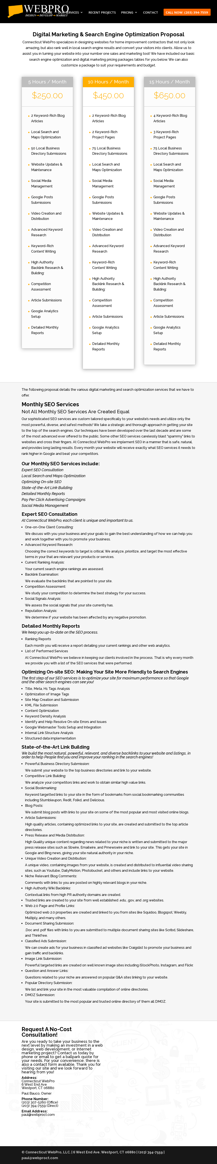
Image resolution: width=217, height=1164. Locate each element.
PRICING (127, 13)
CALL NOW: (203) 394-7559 (187, 13)
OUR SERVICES (68, 13)
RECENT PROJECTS (102, 13)
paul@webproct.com (38, 1115)
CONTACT (150, 13)
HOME (47, 13)
